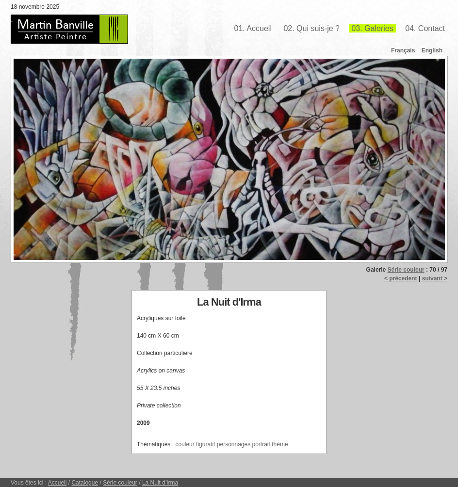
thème (280, 444)
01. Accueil (253, 28)
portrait (261, 444)
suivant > (434, 278)
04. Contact (425, 28)
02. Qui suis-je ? (311, 28)
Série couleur (406, 269)
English (432, 50)
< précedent (400, 278)
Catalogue (84, 482)
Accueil (57, 482)
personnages (233, 444)
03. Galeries (372, 28)
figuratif (205, 444)
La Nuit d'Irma (160, 482)
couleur (184, 444)
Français (403, 50)
